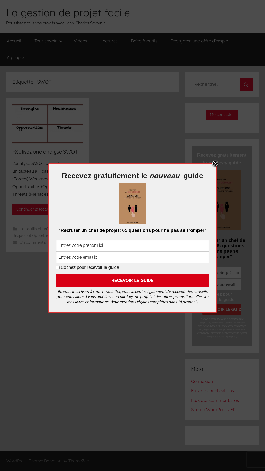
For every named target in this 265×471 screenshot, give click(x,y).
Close (215, 164)
